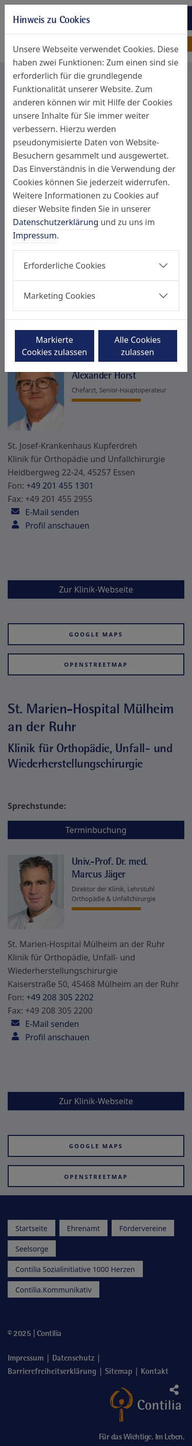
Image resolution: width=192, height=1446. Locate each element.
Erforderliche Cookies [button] (64, 265)
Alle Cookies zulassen (138, 346)
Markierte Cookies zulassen (54, 346)
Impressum (35, 235)
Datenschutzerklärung (55, 222)
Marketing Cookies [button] (59, 295)
